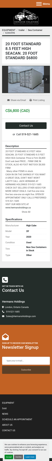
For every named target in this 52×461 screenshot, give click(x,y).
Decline (18, 457)
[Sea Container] (35, 30)
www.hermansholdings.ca (18, 207)
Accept (9, 457)
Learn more (30, 457)
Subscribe (26, 369)
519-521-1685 (29, 134)
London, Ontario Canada (17, 307)
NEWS (5, 414)
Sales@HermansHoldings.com (20, 316)
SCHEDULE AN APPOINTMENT (17, 419)
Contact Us (26, 125)
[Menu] (39, 4)
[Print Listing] (37, 100)
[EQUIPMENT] (8, 30)
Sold (4, 408)
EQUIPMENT (8, 403)
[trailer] (22, 30)
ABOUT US (7, 425)
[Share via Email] (17, 100)
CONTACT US (8, 430)
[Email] (26, 361)
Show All (26, 212)
